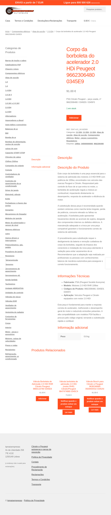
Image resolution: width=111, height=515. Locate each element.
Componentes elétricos (21, 31)
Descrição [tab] (35, 159)
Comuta (8, 170)
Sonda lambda (11, 280)
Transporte (71, 21)
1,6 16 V (8, 95)
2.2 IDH (8, 112)
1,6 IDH (8, 99)
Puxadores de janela (13, 252)
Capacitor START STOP (15, 153)
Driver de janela (11, 190)
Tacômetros (10, 284)
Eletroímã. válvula (12, 195)
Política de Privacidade (41, 457)
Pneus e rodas (11, 345)
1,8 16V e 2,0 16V (12, 103)
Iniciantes (9, 210)
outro (7, 234)
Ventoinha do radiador (14, 312)
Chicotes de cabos (13, 157)
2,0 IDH (50, 31)
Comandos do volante (14, 166)
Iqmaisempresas (14, 500)
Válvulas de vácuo (13, 297)
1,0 (6, 82)
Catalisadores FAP (13, 65)
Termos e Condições (24, 21)
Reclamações (37, 475)
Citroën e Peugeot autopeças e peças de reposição (41, 449)
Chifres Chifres (11, 161)
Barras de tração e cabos (15, 61)
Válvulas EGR (11, 301)
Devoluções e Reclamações (50, 21)
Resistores (9, 256)
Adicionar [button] (42, 399)
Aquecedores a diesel (14, 120)
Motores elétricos (12, 230)
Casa (7, 21)
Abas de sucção (38, 31)
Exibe (7, 199)
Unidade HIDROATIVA (14, 288)
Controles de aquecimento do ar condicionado (13, 183)
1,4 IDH (8, 90)
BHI (6, 133)
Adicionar (74, 118)
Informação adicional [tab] (40, 167)
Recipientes (10, 350)
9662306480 (99, 144)
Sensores (9, 264)
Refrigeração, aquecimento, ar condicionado (12, 356)
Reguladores (71, 141)
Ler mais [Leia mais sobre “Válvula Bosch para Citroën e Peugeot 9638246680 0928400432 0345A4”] (94, 410)
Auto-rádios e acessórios (15, 125)
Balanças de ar (11, 129)
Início (7, 31)
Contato (35, 462)
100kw (77, 144)
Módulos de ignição (13, 218)
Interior (8, 328)
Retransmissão (11, 260)
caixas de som (11, 149)
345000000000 (87, 144)
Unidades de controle (14, 293)
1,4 (6, 86)
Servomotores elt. (12, 275)
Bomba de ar (10, 137)
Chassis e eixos (12, 69)
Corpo (7, 323)
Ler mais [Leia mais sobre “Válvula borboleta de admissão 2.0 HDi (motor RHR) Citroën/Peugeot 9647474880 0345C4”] (68, 412)
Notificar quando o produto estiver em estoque (69, 404)
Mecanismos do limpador (16, 214)
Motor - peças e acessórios (86, 138)
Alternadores (10, 116)
